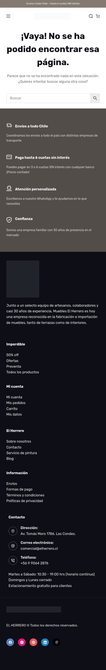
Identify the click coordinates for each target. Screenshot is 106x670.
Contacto (13, 447)
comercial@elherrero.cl (39, 548)
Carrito (12, 409)
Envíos (11, 484)
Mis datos (14, 414)
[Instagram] (22, 642)
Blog (10, 459)
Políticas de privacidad (24, 501)
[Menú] (8, 16)
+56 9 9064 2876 (34, 563)
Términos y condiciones (25, 495)
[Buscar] (91, 16)
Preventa (13, 366)
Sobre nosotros (18, 441)
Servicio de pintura (21, 453)
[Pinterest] (33, 642)
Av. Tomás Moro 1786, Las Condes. (48, 534)
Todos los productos (22, 372)
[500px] (56, 642)
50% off (12, 355)
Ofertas (12, 361)
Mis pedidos (15, 403)
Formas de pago (19, 489)
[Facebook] (10, 642)
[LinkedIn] (45, 642)
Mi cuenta (14, 397)
